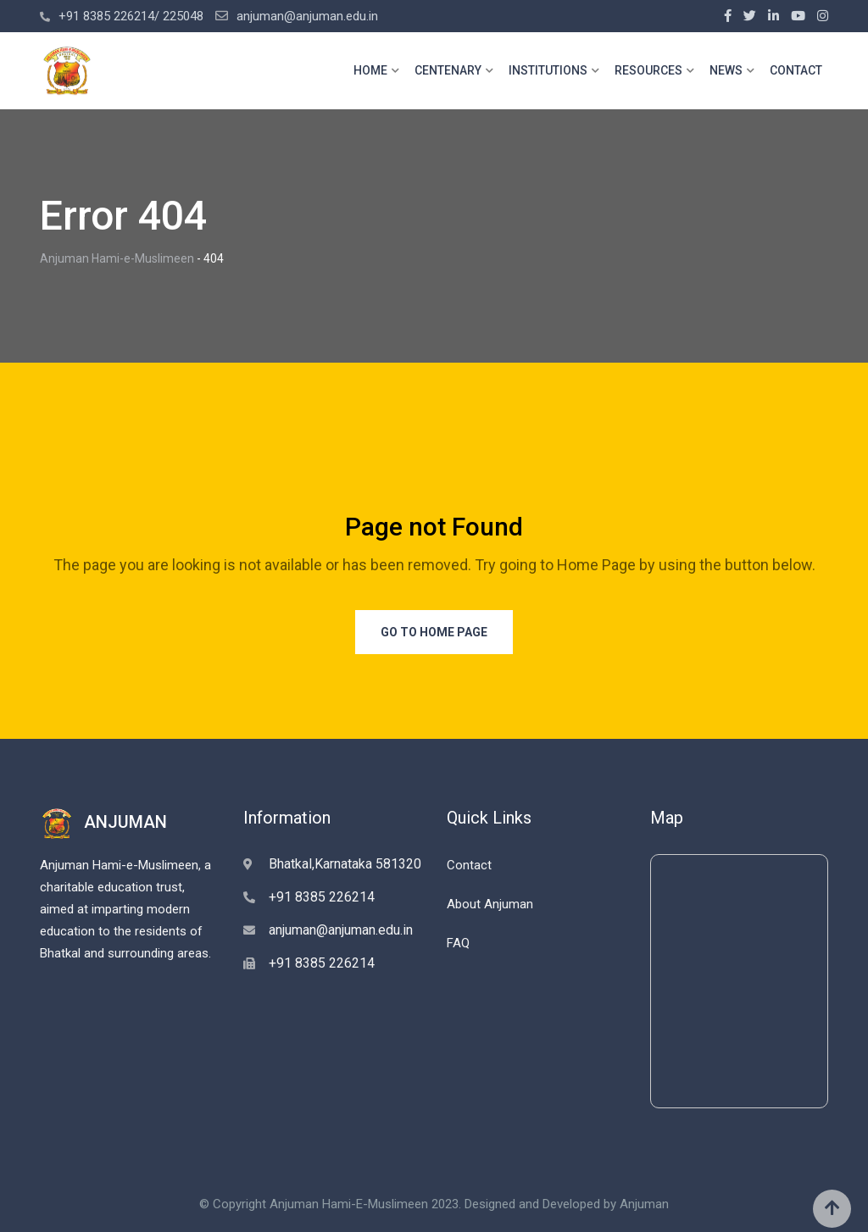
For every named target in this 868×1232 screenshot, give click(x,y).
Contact (469, 865)
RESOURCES (648, 70)
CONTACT (796, 70)
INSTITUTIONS (548, 70)
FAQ (458, 943)
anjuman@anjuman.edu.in (307, 16)
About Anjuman (490, 904)
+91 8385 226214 (322, 897)
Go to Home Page (434, 632)
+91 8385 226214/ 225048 (130, 16)
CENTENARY (448, 70)
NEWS (726, 70)
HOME (370, 70)
